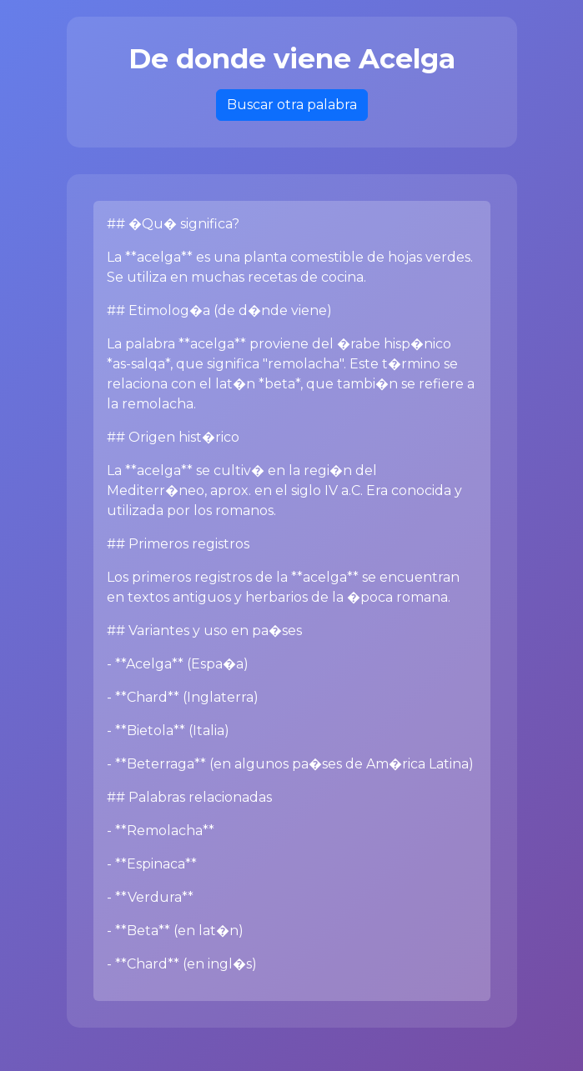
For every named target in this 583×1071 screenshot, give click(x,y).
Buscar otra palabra (292, 105)
